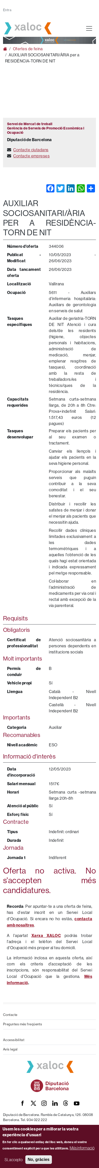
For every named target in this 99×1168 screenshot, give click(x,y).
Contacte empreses (31, 156)
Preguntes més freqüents (22, 1024)
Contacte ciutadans (30, 149)
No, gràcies (38, 1159)
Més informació (82, 1148)
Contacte (10, 1015)
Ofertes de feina (28, 48)
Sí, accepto (14, 1159)
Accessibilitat (13, 1040)
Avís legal (10, 1049)
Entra (7, 10)
